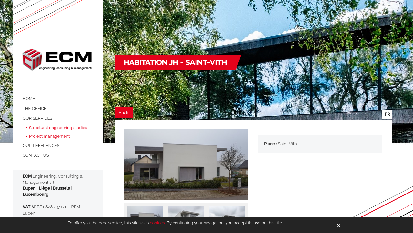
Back (123, 112)
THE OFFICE (34, 108)
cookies (157, 222)
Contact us (36, 155)
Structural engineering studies (58, 127)
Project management (49, 136)
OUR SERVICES (37, 118)
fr (387, 114)
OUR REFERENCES (41, 145)
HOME (29, 98)
